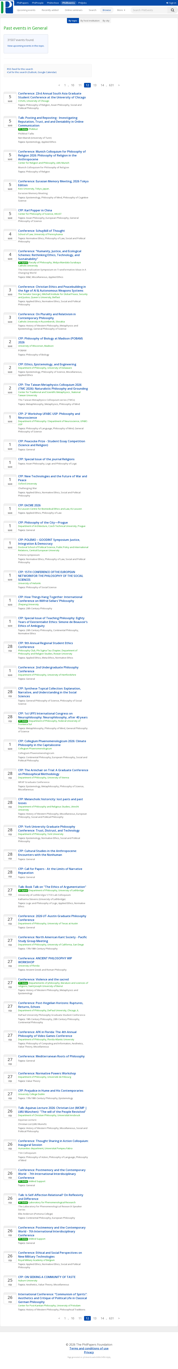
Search (92, 10)
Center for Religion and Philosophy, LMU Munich (43, 162)
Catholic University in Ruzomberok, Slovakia (41, 321)
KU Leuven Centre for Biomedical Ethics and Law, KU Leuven (50, 508)
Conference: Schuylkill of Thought (41, 231)
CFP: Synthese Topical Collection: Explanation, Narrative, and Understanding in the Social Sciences (49, 692)
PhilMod (33, 129)
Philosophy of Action (37, 1157)
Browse (107, 10)
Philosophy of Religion (38, 104)
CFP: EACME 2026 (29, 505)
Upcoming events (26, 10)
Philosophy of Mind (51, 197)
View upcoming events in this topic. (25, 45)
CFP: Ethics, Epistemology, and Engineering (47, 364)
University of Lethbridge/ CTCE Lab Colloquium (44, 894)
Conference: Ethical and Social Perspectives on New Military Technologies (50, 1254)
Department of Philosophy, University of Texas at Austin (48, 923)
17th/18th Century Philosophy (42, 948)
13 (94, 85)
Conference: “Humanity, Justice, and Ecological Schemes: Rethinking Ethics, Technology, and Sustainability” (50, 255)
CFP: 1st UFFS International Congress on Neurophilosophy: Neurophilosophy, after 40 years (53, 715)
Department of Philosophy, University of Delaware (45, 367)
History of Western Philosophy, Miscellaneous (50, 813)
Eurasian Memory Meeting (33, 193)
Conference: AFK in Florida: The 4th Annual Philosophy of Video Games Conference (47, 1034)
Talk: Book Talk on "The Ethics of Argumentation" (52, 887)
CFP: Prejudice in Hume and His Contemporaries (50, 1091)
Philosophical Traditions (72, 1309)
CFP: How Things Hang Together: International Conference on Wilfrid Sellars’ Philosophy (50, 599)
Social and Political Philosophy (47, 817)
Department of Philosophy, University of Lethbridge (56, 890)
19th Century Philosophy (39, 1019)
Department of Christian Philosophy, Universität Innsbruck (49, 1115)
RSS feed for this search (20, 69)
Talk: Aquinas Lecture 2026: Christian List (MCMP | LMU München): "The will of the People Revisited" (53, 1110)
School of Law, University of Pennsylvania (40, 234)
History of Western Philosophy (42, 325)
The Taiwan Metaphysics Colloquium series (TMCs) (46, 399)
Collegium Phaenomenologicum (35, 748)
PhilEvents (68, 2)
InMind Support (37, 1181)
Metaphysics (51, 404)
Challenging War (27, 488)
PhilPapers (23, 2)
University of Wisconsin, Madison (36, 345)
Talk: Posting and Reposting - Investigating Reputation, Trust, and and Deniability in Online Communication (51, 121)
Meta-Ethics (48, 657)
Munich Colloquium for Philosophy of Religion (43, 167)
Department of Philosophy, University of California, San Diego (51, 944)
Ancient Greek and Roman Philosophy (46, 969)
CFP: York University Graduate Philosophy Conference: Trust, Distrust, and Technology (49, 828)
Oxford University (27, 483)
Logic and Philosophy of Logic (61, 463)
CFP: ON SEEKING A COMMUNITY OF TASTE (46, 1277)
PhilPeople (38, 2)
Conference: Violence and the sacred (43, 979)
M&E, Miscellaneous (36, 277)
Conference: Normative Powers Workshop (47, 1073)
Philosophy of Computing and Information (48, 1043)
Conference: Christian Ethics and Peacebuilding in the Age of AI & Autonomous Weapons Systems (52, 288)
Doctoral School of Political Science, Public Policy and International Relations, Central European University (53, 549)
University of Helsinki (29, 583)
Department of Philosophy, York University (40, 834)
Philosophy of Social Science (41, 587)
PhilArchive (53, 2)
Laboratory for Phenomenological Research (52, 1202)
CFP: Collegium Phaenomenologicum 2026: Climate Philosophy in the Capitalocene (52, 743)
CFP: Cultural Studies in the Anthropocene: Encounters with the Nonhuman (48, 853)
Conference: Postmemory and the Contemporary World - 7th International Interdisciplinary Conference (52, 1174)
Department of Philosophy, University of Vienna (43, 777)
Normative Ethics (35, 238)
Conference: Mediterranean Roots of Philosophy (51, 1056)
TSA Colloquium (27, 1152)
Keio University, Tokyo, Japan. (34, 188)
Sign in (171, 2)
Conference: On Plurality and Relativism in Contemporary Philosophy (47, 316)
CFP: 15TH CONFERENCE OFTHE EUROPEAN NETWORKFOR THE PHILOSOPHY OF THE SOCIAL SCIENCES (51, 576)
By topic (73, 20)
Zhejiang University (28, 604)
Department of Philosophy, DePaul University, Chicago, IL (48, 1010)
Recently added (50, 10)
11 (80, 85)
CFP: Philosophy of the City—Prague (43, 522)
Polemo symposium (29, 554)
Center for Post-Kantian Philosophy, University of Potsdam (49, 1305)
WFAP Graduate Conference (34, 782)
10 (72, 85)
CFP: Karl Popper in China (35, 210)
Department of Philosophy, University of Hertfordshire (47, 674)
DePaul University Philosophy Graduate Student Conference (51, 1014)
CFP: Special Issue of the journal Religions (46, 459)
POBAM (22, 350)
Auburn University (27, 1280)
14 (102, 85)
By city (106, 20)
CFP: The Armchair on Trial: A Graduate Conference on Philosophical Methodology (53, 772)
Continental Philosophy (65, 630)
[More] (121, 10)
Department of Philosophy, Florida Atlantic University (46, 1039)
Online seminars (73, 10)
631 (111, 85)
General (30, 449)
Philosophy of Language (39, 428)
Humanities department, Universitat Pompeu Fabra (45, 1148)
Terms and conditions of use (89, 1348)
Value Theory (33, 1080)
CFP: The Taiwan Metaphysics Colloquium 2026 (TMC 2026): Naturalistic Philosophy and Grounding (53, 387)
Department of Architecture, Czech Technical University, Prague (51, 526)
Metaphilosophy (35, 404)
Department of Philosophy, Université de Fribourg (44, 1076)
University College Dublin (31, 1094)
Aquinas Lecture (27, 1119)
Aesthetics (77, 1043)
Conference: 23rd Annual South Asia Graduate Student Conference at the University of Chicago (52, 95)
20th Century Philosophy (39, 608)
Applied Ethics (48, 141)
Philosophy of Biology (37, 354)
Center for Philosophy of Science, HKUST (40, 213)
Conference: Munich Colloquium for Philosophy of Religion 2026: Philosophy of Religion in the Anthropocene (52, 155)
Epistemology (33, 141)
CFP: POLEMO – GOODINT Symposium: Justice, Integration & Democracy (49, 542)
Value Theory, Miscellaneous (33, 1046)
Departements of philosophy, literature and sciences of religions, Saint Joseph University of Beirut (53, 984)
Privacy (89, 1352)
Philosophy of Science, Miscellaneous (61, 371)
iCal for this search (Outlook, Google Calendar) (31, 72)
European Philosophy (57, 217)
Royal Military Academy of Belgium (36, 1260)
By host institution (90, 20)
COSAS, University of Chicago (33, 100)
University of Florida (28, 965)
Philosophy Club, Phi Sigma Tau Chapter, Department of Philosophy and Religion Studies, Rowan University (48, 652)
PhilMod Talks (26, 133)
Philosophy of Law (55, 238)
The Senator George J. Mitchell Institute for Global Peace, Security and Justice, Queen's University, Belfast (53, 295)
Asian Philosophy (60, 104)
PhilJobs (82, 2)
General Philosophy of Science (49, 328)
